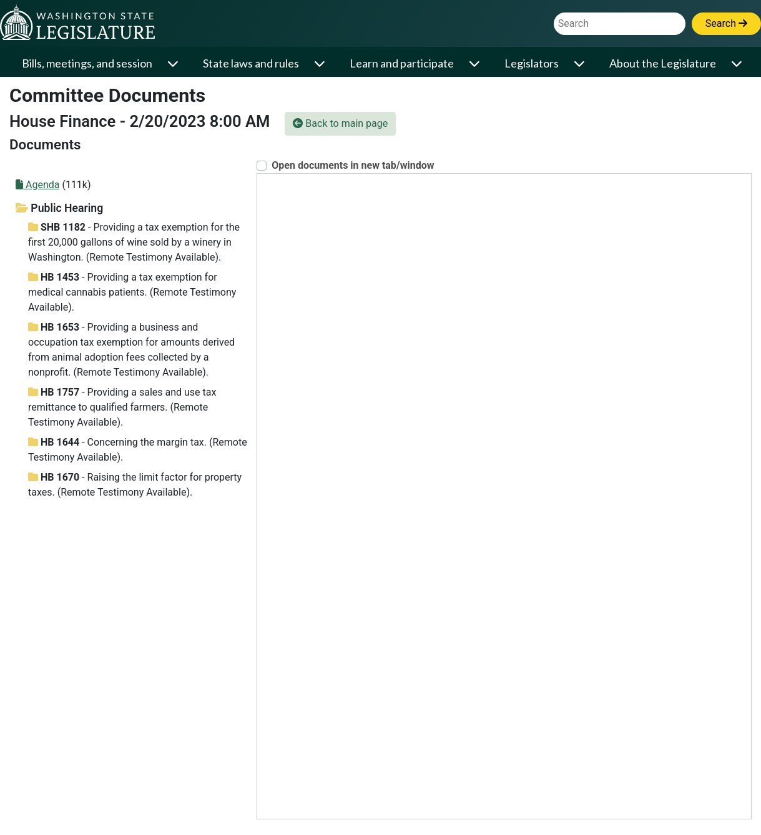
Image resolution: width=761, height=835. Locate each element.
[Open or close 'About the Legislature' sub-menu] (738, 63)
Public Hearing (59, 208)
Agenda (37, 185)
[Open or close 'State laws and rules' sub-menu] (320, 63)
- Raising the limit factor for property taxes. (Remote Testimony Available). (135, 484)
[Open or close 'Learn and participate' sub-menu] (475, 63)
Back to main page (340, 123)
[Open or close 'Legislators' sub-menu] (580, 63)
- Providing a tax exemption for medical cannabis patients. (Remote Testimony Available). (132, 292)
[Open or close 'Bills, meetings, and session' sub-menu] (174, 63)
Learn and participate (402, 63)
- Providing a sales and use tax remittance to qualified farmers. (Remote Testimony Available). (122, 407)
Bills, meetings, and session (87, 63)
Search (726, 23)
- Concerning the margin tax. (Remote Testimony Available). (137, 449)
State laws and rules (251, 63)
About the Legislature (662, 63)
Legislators (531, 63)
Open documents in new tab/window (353, 165)
